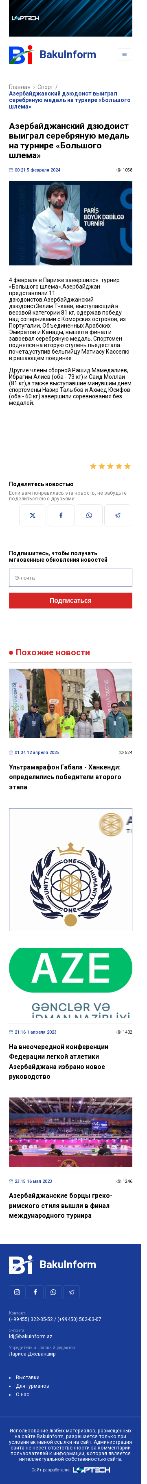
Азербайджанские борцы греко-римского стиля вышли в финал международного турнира (60, 1205)
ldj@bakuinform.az (31, 1336)
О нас (22, 1394)
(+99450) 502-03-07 (79, 1319)
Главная (20, 87)
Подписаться (71, 600)
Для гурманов (32, 1386)
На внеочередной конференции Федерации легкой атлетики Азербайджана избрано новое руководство (58, 1062)
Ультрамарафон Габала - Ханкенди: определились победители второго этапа (65, 777)
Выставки (27, 1377)
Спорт (45, 87)
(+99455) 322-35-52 (31, 1319)
